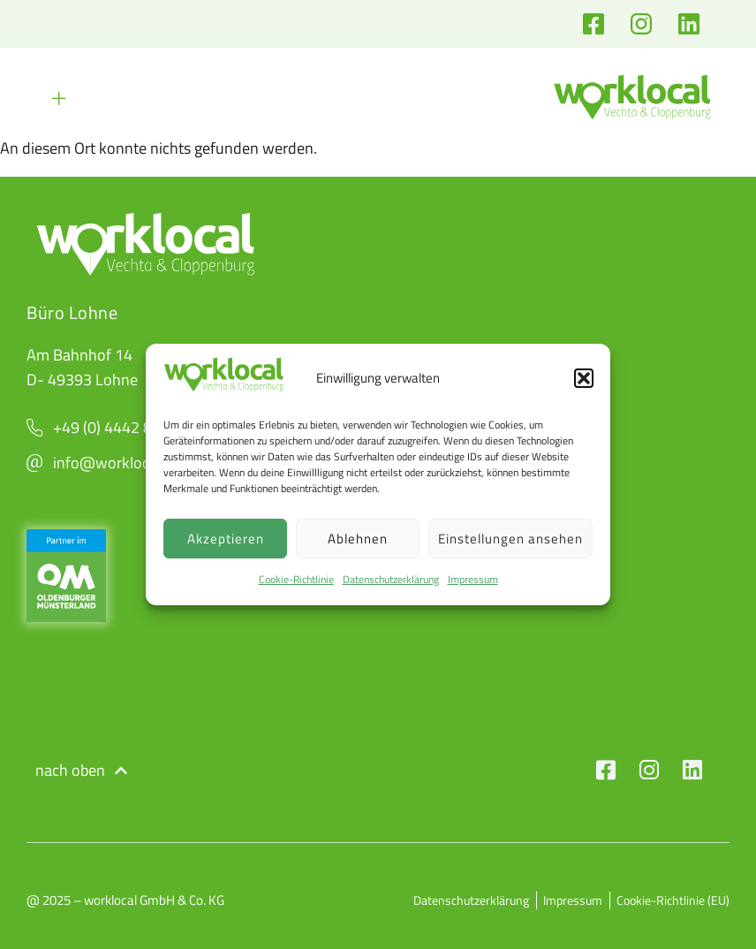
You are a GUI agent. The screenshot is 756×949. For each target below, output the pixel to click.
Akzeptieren (225, 538)
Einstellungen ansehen (510, 538)
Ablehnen (358, 538)
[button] (584, 378)
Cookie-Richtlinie (296, 579)
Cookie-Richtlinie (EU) (673, 900)
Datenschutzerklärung (391, 579)
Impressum (473, 579)
